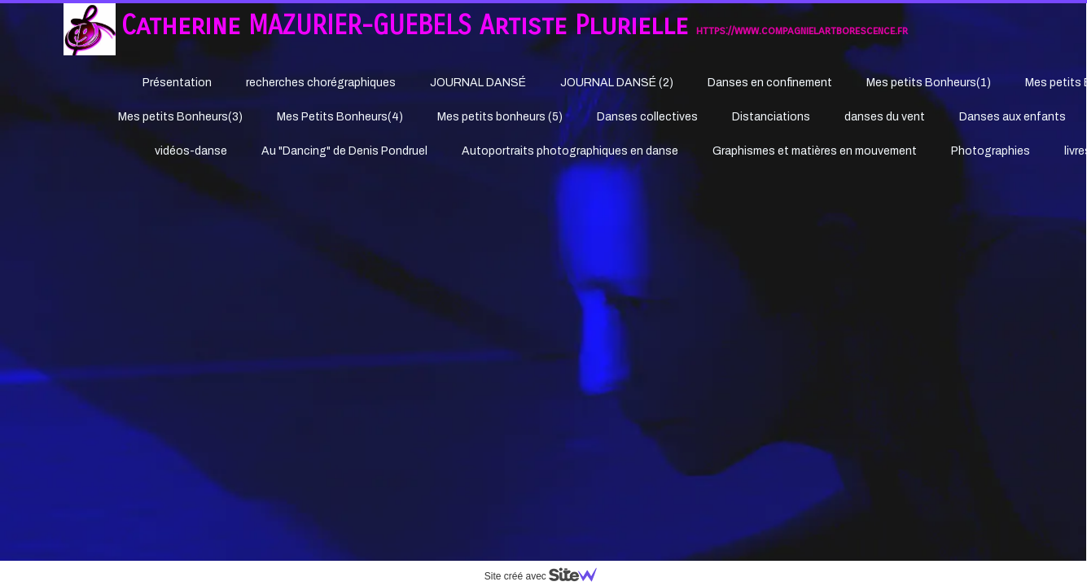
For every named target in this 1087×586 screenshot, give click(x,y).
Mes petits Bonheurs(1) (928, 83)
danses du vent (884, 117)
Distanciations (771, 117)
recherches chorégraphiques (321, 83)
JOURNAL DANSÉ (478, 83)
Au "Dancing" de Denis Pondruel (344, 151)
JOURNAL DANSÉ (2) (616, 83)
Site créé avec (547, 576)
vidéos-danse (191, 151)
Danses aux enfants (1012, 117)
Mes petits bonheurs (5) (500, 117)
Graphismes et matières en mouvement (814, 151)
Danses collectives (647, 117)
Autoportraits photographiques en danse (570, 151)
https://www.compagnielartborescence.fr (802, 30)
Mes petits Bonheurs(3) (180, 117)
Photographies (990, 151)
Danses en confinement (770, 83)
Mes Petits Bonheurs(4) (340, 117)
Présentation (177, 83)
